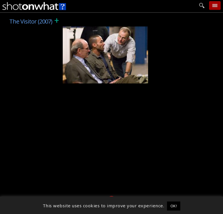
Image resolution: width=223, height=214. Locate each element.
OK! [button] (173, 205)
